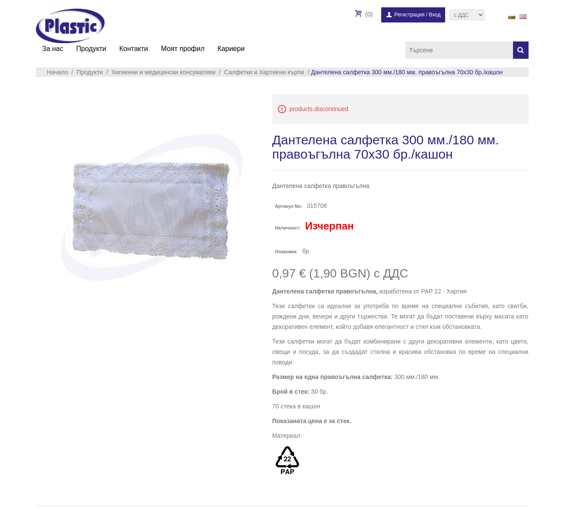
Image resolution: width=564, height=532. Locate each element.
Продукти (91, 48)
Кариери (231, 48)
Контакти (133, 48)
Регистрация (409, 15)
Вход (434, 15)
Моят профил (183, 48)
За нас (53, 48)
